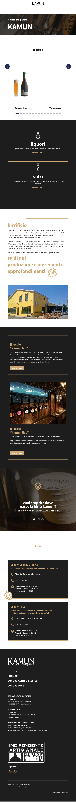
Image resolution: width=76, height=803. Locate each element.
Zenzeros (55, 110)
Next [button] (68, 68)
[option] (21, 92)
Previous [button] (7, 68)
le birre (13, 673)
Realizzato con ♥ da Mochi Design (17, 788)
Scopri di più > (38, 154)
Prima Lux (21, 110)
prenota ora (38, 520)
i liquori (13, 677)
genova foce (16, 687)
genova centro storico (23, 682)
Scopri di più (17, 370)
